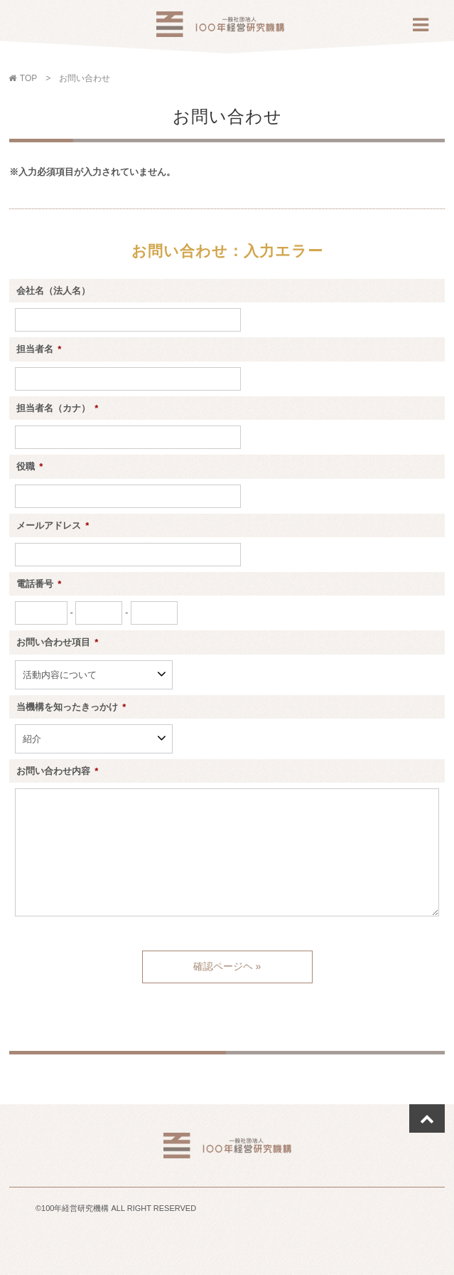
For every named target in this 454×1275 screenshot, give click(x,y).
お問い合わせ (84, 78)
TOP (25, 78)
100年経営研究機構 (220, 28)
